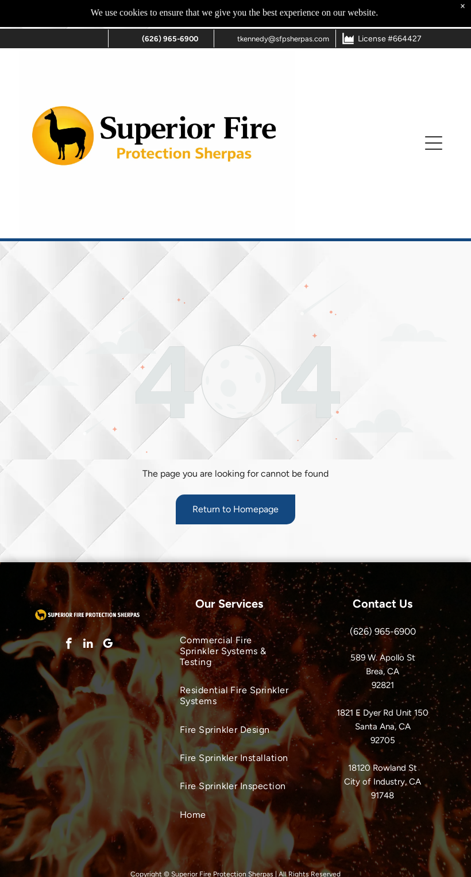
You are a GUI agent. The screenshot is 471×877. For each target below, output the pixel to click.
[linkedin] (88, 645)
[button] (433, 114)
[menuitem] (236, 651)
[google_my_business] (107, 645)
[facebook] (68, 645)
